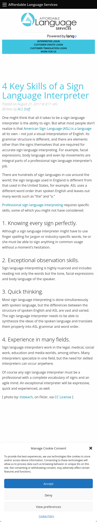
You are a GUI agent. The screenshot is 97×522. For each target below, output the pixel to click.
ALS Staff (24, 109)
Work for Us (48, 51)
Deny (48, 495)
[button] (91, 448)
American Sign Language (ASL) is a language (57, 128)
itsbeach (26, 397)
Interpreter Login (48, 41)
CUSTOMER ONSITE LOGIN (48, 44)
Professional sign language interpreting (32, 205)
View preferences (48, 507)
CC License (63, 397)
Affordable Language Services (32, 4)
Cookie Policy (46, 516)
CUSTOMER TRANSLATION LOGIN (48, 48)
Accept (49, 484)
